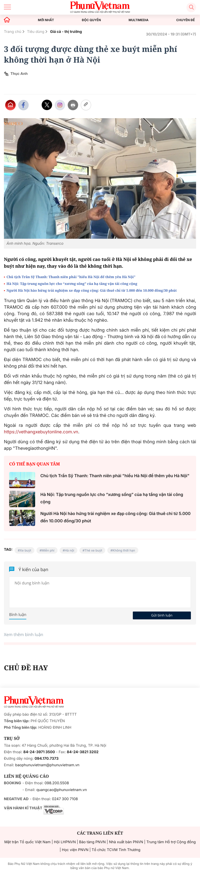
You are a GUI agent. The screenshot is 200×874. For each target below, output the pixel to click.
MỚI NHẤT (46, 20)
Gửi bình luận (161, 615)
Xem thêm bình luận (23, 634)
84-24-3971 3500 (39, 752)
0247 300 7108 (65, 799)
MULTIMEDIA (139, 20)
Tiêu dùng (36, 31)
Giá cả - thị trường (66, 31)
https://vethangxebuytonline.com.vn (41, 432)
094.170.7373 (47, 758)
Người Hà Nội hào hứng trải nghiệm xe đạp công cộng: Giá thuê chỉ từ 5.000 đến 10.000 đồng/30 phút (92, 290)
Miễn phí (48, 550)
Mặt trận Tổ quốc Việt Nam (27, 842)
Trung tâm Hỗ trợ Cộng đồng (171, 842)
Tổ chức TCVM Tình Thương (116, 850)
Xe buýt (25, 550)
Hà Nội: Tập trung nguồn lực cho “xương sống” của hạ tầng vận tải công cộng (72, 283)
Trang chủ (12, 31)
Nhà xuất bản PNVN (126, 842)
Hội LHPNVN (65, 842)
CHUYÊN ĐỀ (185, 20)
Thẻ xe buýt (93, 550)
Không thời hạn (124, 550)
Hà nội (69, 550)
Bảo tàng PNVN (92, 842)
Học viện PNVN (75, 850)
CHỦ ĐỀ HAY (26, 667)
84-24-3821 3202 (83, 752)
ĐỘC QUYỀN (91, 20)
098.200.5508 (57, 783)
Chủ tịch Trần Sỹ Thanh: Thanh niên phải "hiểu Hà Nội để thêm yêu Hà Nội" (71, 276)
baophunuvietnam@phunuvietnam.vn (47, 765)
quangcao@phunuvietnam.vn (61, 790)
